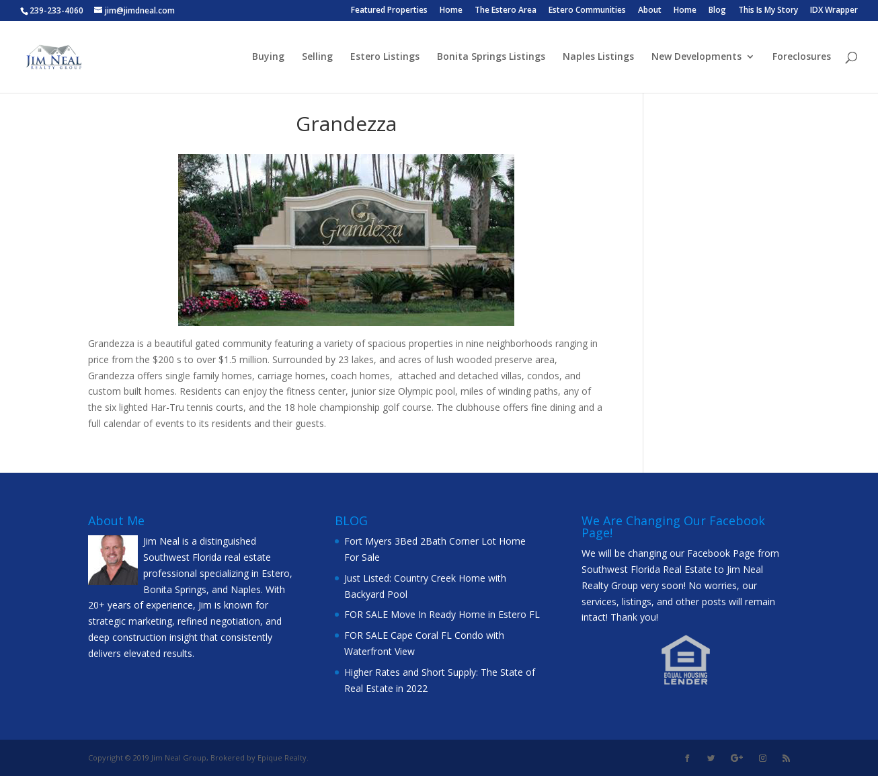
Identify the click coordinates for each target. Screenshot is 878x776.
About (650, 10)
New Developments (696, 57)
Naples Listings (598, 57)
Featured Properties (389, 10)
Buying (268, 57)
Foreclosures (801, 57)
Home (451, 10)
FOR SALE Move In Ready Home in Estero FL (442, 614)
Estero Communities (587, 10)
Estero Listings (385, 57)
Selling (317, 57)
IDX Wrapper (834, 10)
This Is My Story (768, 10)
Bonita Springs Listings (491, 57)
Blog (717, 10)
